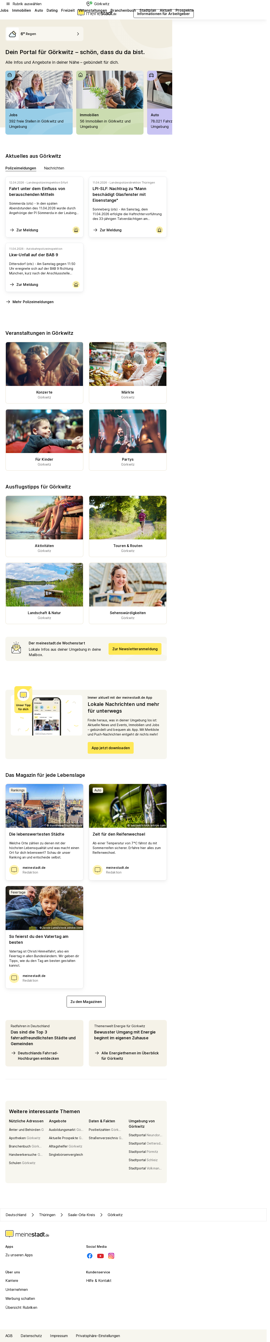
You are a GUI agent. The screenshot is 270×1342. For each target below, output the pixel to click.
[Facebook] (89, 1255)
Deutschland (16, 1215)
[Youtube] (100, 1255)
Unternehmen (16, 1289)
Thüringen (42, 1214)
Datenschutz (31, 1335)
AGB (9, 1335)
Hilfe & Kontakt (99, 1280)
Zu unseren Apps (19, 1255)
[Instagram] (111, 1255)
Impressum (59, 1335)
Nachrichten (54, 168)
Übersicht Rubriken (21, 1307)
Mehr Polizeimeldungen (29, 301)
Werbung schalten (20, 1298)
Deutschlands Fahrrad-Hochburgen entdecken (35, 1055)
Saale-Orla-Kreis (77, 1214)
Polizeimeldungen (20, 168)
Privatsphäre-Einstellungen (98, 1335)
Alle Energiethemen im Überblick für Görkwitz (126, 1055)
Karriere (11, 1280)
